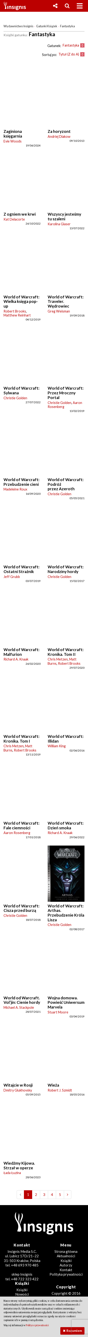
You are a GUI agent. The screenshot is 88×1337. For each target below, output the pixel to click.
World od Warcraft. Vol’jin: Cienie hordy (22, 1000)
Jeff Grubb (12, 577)
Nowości (22, 1294)
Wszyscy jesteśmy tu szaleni (64, 216)
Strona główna (65, 1251)
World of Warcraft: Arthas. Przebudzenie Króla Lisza (66, 912)
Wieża (53, 1085)
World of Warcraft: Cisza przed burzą (21, 908)
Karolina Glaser (59, 224)
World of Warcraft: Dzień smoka (66, 825)
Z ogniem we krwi (20, 214)
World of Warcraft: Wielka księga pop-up (21, 301)
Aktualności (66, 1256)
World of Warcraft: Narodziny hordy (66, 569)
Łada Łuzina (12, 1173)
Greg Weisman (59, 311)
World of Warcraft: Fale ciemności (21, 825)
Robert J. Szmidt (60, 1090)
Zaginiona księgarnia (13, 133)
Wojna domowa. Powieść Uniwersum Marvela (66, 1002)
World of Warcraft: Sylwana (21, 390)
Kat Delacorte (14, 219)
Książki (66, 1260)
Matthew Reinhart (17, 315)
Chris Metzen (58, 659)
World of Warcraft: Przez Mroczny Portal (66, 393)
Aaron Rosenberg (17, 833)
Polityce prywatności (37, 1325)
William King (57, 746)
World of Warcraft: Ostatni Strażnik (21, 569)
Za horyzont (59, 131)
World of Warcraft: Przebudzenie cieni (21, 482)
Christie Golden (15, 398)
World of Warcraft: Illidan (66, 739)
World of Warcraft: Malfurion (21, 652)
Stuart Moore (58, 1012)
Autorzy (66, 1265)
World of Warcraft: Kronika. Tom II (66, 652)
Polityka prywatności (66, 1274)
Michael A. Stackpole (19, 1007)
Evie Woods (13, 141)
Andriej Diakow (59, 136)
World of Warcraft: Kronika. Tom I (21, 739)
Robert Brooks (15, 311)
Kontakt (66, 1270)
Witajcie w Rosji (18, 1085)
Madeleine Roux (15, 489)
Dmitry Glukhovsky (18, 1090)
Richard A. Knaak (16, 659)
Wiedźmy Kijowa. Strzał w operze (19, 1165)
